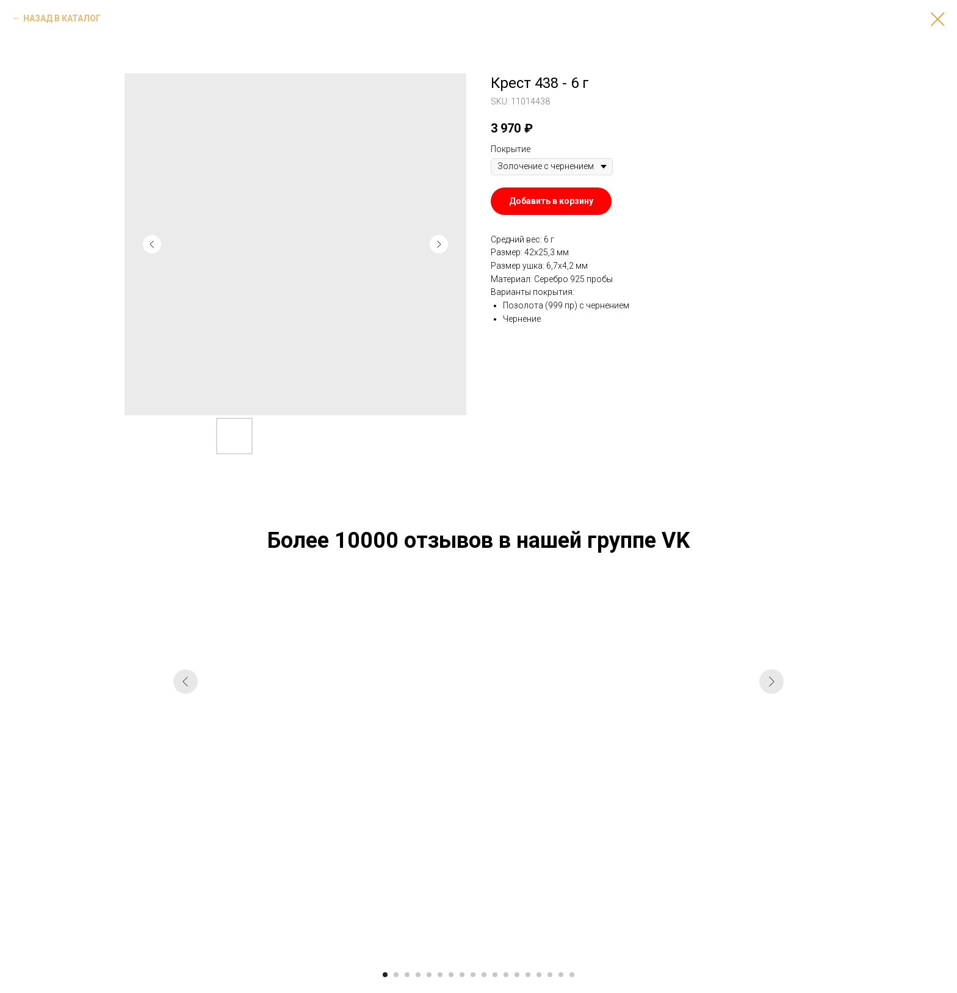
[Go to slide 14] (527, 974)
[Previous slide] (185, 773)
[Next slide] (771, 773)
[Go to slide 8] (462, 974)
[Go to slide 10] (484, 974)
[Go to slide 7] (451, 974)
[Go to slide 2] (396, 974)
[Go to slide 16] (549, 974)
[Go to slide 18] (571, 974)
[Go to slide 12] (506, 974)
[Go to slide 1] (385, 974)
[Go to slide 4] (418, 974)
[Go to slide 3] (407, 974)
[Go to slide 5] (429, 974)
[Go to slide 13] (517, 974)
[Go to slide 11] (495, 974)
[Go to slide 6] (440, 974)
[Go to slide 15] (538, 974)
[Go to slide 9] (473, 974)
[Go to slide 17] (560, 974)
